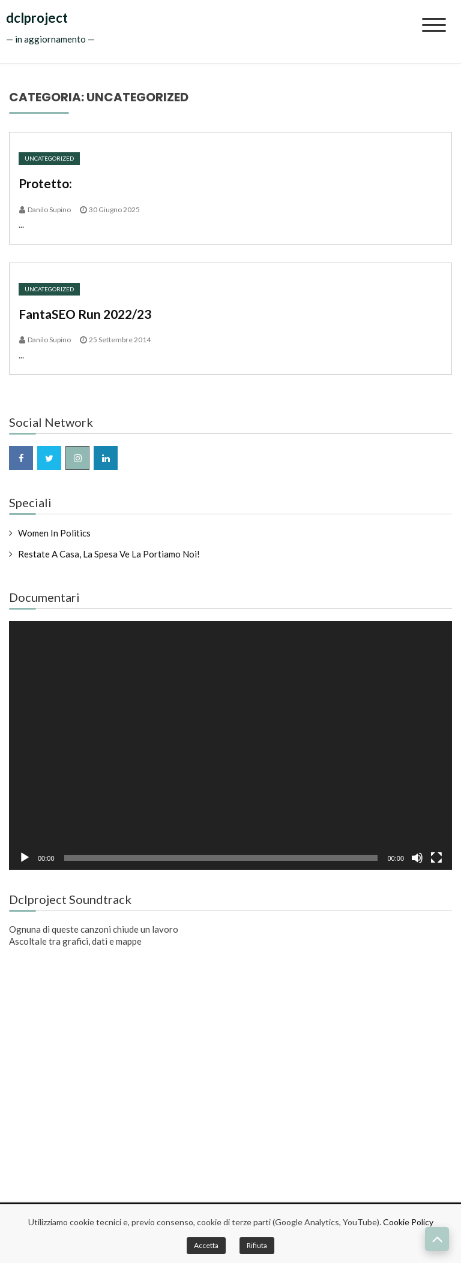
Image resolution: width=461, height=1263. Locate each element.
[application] (230, 745)
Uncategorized (49, 158)
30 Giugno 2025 (114, 209)
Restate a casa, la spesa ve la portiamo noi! (109, 553)
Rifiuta (257, 1245)
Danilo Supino (49, 209)
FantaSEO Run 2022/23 (85, 313)
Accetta (206, 1245)
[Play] (25, 858)
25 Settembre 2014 (120, 339)
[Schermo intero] (436, 858)
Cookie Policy (408, 1222)
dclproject (37, 18)
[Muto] (417, 858)
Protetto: (45, 183)
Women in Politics (54, 532)
